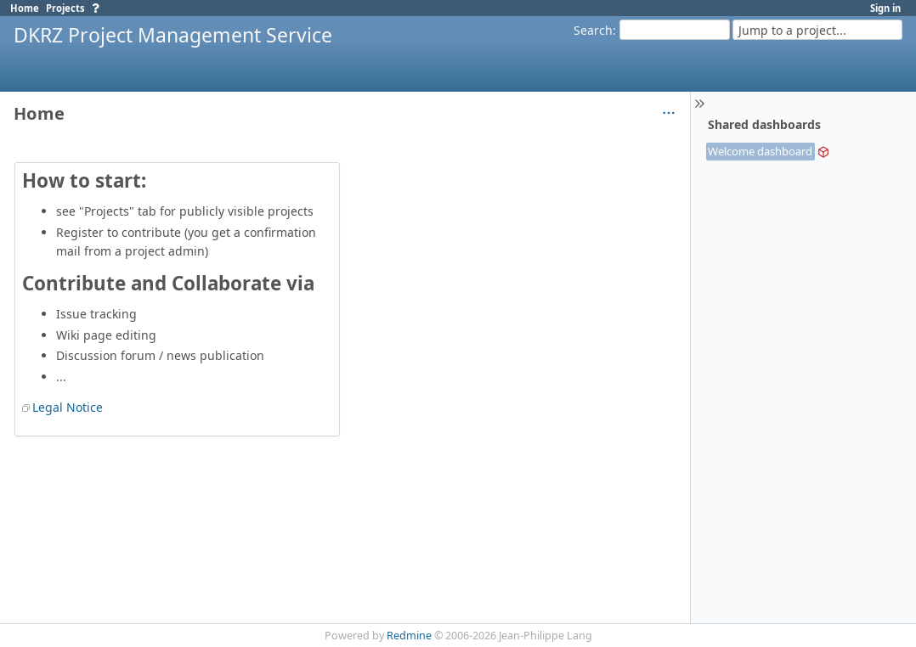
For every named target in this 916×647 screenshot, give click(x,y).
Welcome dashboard (760, 151)
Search (593, 30)
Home (24, 8)
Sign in (885, 8)
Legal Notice (67, 407)
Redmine (409, 635)
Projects (65, 8)
